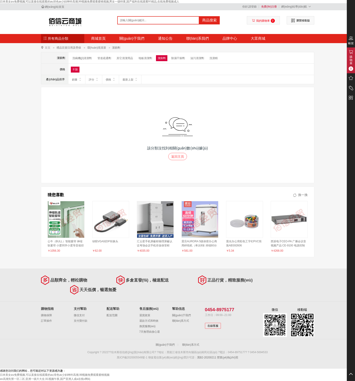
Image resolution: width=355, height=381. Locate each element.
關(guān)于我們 (131, 38)
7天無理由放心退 (149, 331)
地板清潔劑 (145, 58)
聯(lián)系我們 (197, 38)
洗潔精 (213, 58)
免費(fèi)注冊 (269, 6)
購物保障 (46, 315)
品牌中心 (229, 38)
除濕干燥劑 (178, 58)
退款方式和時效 (148, 320)
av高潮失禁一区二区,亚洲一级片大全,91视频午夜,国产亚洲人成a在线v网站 (45, 379)
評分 (94, 79)
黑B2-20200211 (206, 357)
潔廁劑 (116, 47)
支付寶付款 (80, 320)
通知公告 (165, 38)
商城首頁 (98, 38)
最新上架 (130, 79)
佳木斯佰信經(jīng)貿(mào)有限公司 (65, 22)
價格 (110, 79)
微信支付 (79, 315)
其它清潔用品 (125, 58)
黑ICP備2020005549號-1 (132, 357)
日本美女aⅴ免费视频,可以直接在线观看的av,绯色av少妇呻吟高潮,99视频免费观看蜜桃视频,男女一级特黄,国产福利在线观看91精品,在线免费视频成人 (89, 1)
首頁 (47, 47)
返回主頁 (177, 156)
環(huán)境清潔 (96, 47)
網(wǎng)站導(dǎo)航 (296, 6)
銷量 (77, 79)
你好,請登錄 (249, 6)
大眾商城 (258, 38)
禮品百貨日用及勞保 (68, 47)
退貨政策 (144, 315)
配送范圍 (112, 315)
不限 (75, 69)
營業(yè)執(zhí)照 (227, 357)
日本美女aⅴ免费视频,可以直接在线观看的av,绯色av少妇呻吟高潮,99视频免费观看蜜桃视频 (55, 374)
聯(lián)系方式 (180, 320)
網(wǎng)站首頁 (54, 6)
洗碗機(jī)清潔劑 (82, 58)
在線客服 (212, 325)
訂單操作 (46, 320)
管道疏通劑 (104, 58)
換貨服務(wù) (147, 326)
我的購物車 (263, 20)
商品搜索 (209, 20)
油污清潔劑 (197, 58)
